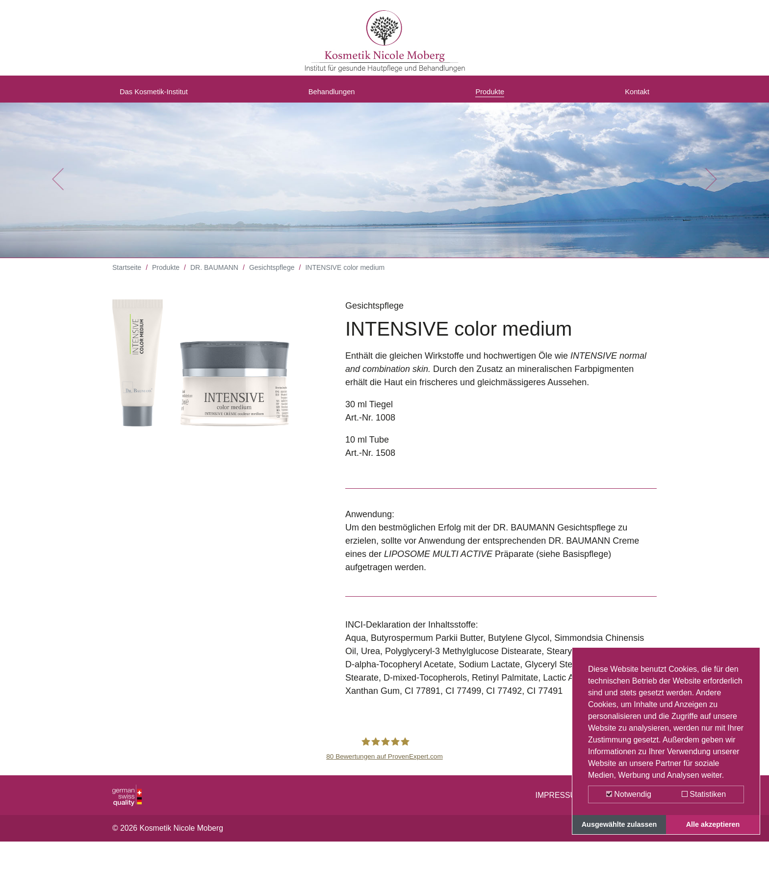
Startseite (126, 275)
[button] (57, 186)
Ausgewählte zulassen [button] (619, 824)
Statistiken (704, 794)
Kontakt (634, 95)
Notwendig (628, 794)
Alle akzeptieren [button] (713, 824)
